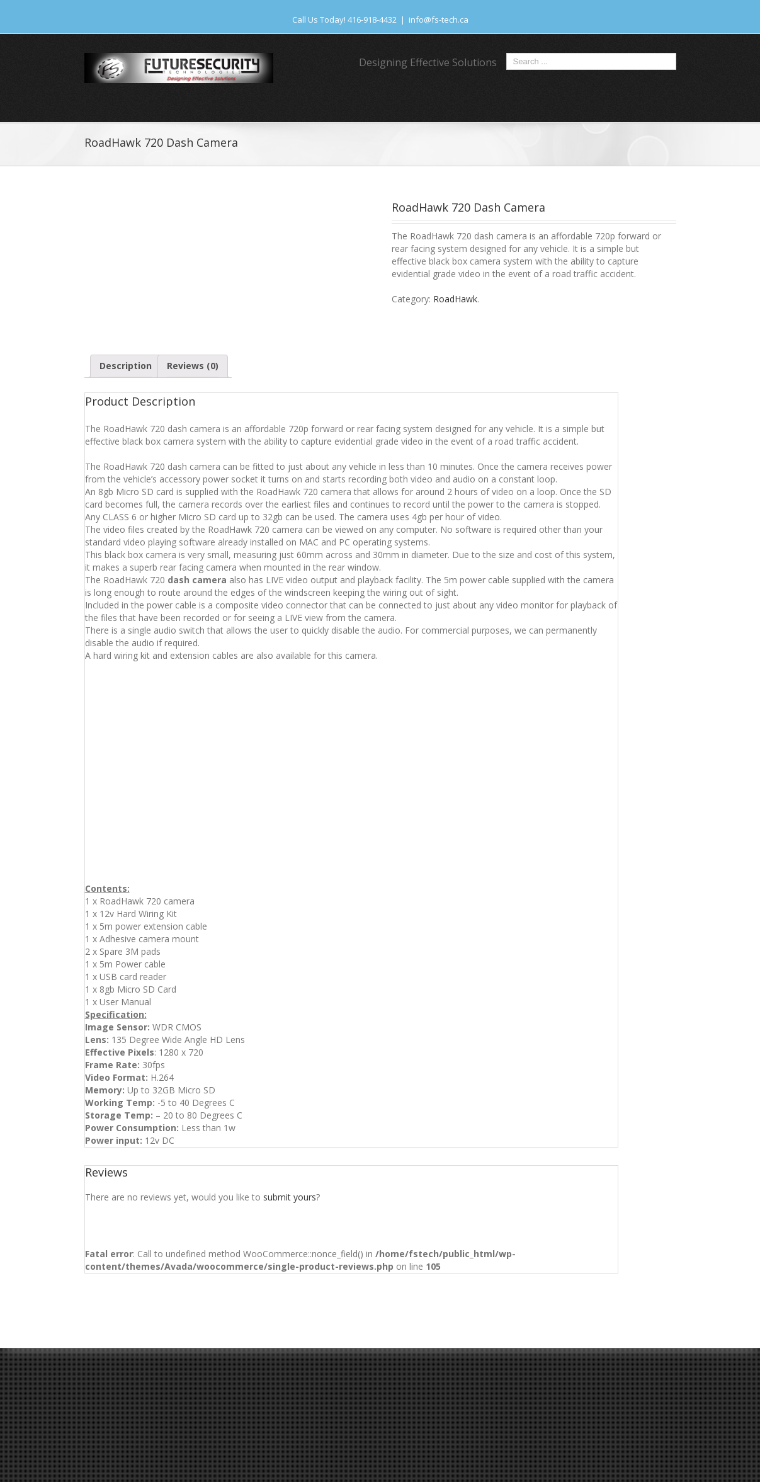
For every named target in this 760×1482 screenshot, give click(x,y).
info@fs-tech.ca (438, 19)
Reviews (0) (192, 366)
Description (125, 366)
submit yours (289, 1197)
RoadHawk (455, 299)
